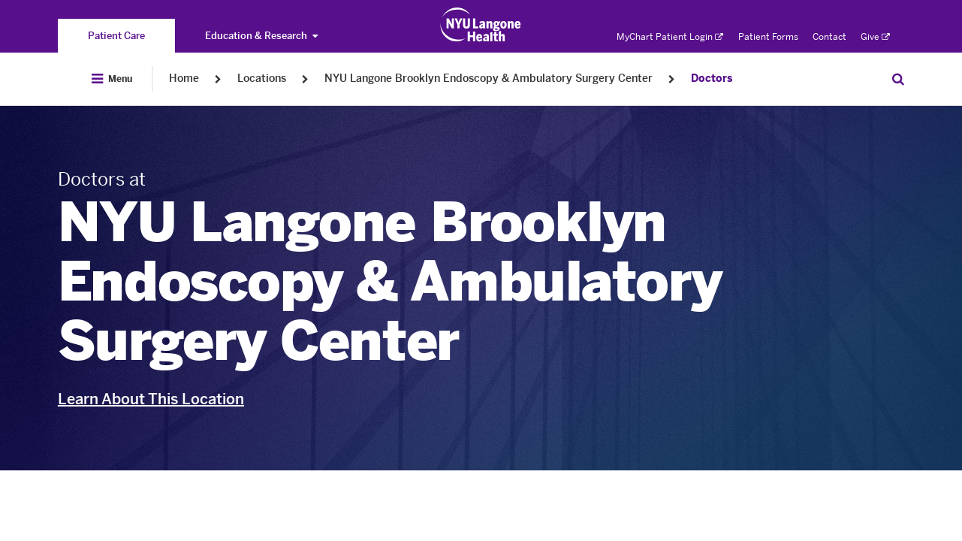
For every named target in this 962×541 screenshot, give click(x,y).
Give (875, 37)
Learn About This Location (151, 399)
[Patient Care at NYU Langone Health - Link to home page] (481, 25)
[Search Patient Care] (898, 79)
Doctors (711, 78)
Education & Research (261, 35)
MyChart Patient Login (670, 37)
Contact (829, 37)
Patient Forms (768, 37)
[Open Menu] (112, 78)
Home (184, 78)
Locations (261, 78)
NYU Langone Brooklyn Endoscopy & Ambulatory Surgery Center (488, 78)
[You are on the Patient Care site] (116, 35)
